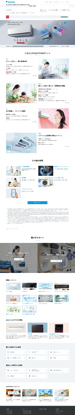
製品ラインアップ (43, 10)
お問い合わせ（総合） (59, 401)
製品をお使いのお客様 (27, 403)
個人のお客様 (9, 401)
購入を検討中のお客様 (27, 401)
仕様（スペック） (37, 202)
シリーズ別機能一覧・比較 (64, 10)
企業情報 (57, 399)
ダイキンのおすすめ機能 (52, 10)
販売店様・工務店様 (40, 6)
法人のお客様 (9, 403)
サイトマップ (58, 403)
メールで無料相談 (19, 253)
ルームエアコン (9, 10)
